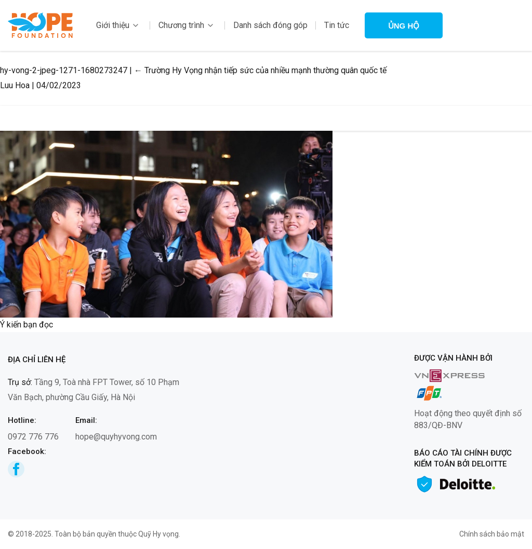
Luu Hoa (15, 85)
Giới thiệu (112, 25)
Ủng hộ (404, 25)
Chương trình (181, 25)
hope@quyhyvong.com (116, 437)
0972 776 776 (33, 437)
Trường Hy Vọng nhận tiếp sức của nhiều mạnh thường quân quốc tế (260, 70)
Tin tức (336, 25)
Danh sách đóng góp (270, 25)
